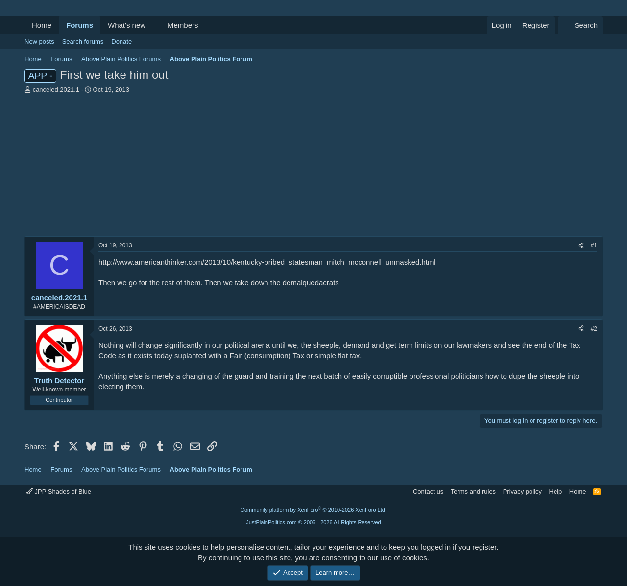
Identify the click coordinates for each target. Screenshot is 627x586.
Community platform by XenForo (313, 510)
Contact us (428, 491)
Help (555, 491)
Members (183, 25)
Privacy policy (522, 491)
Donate (121, 41)
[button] (153, 25)
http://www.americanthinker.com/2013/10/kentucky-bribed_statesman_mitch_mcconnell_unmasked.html (266, 262)
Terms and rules (473, 491)
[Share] (581, 245)
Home (41, 25)
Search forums (83, 41)
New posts (39, 41)
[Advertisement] (313, 167)
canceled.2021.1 (56, 89)
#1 (594, 245)
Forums (79, 25)
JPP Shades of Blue (58, 491)
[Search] (580, 25)
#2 (594, 328)
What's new (126, 25)
